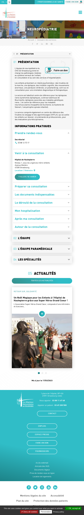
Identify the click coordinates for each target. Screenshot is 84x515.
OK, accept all (73, 508)
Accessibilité (57, 495)
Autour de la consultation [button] (31, 226)
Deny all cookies (29, 512)
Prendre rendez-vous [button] (28, 133)
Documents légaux (42, 470)
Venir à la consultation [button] (29, 153)
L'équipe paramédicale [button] (32, 249)
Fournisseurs (42, 451)
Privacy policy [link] (58, 512)
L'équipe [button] (21, 238)
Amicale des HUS (42, 466)
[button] (46, 44)
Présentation (25, 54)
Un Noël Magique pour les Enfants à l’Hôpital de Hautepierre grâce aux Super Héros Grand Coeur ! (41, 299)
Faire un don (74, 2)
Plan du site (22, 500)
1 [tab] (38, 373)
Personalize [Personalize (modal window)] (46, 512)
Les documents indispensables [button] (34, 194)
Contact (52, 414)
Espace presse (42, 435)
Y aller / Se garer (27, 177)
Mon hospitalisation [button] (27, 210)
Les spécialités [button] (27, 259)
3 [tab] (45, 373)
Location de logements (42, 476)
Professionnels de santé (50, 2)
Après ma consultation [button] (29, 218)
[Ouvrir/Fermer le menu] (80, 12)
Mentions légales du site (33, 495)
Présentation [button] (26, 62)
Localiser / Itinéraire (25, 170)
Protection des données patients (50, 500)
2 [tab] (42, 373)
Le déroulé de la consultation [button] (34, 202)
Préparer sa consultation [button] (31, 186)
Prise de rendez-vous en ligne (42, 473)
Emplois (42, 426)
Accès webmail (42, 463)
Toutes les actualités (42, 281)
